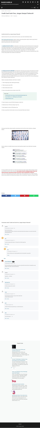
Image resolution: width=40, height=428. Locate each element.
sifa (5, 237)
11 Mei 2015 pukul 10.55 (9, 303)
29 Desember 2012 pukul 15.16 (10, 283)
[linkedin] (32, 1)
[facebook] (23, 1)
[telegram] (37, 3)
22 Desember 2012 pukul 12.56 (10, 262)
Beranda (20, 424)
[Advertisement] (20, 24)
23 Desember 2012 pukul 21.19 (10, 273)
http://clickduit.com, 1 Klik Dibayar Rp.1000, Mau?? (13, 96)
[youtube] (27, 1)
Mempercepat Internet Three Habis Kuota (19, 395)
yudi (5, 302)
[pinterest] (24, 195)
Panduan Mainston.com (9, 97)
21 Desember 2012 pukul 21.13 (12, 250)
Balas (6, 233)
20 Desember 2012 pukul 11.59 (10, 227)
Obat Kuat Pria (7, 281)
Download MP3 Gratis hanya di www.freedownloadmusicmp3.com (16, 94)
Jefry (6, 291)
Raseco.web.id (7, 1)
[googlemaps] (37, 1)
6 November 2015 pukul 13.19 (10, 313)
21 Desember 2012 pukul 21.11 (10, 239)
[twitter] (25, 1)
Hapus (8, 233)
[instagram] (30, 1)
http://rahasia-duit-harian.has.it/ (7, 38)
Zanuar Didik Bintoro (8, 260)
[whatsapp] (35, 1)
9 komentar (15, 15)
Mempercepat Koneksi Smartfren (18, 383)
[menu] (2, 6)
